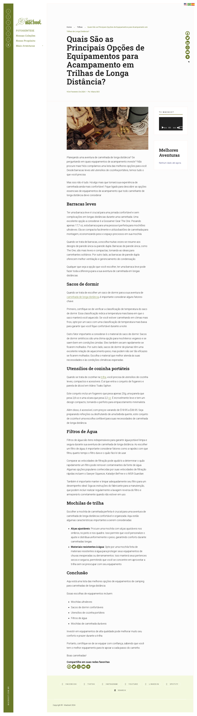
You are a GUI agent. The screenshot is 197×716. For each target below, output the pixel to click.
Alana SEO (95, 92)
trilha (103, 377)
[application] (171, 123)
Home (69, 27)
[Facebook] (69, 667)
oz (109, 397)
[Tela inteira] (181, 127)
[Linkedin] (187, 43)
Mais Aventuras (26, 47)
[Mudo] (178, 127)
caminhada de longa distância (83, 296)
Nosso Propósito (26, 42)
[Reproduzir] (162, 127)
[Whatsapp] (79, 667)
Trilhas (79, 27)
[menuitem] (33, 47)
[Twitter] (74, 667)
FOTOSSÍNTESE (26, 32)
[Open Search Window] (8, 45)
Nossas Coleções (26, 37)
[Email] (83, 667)
